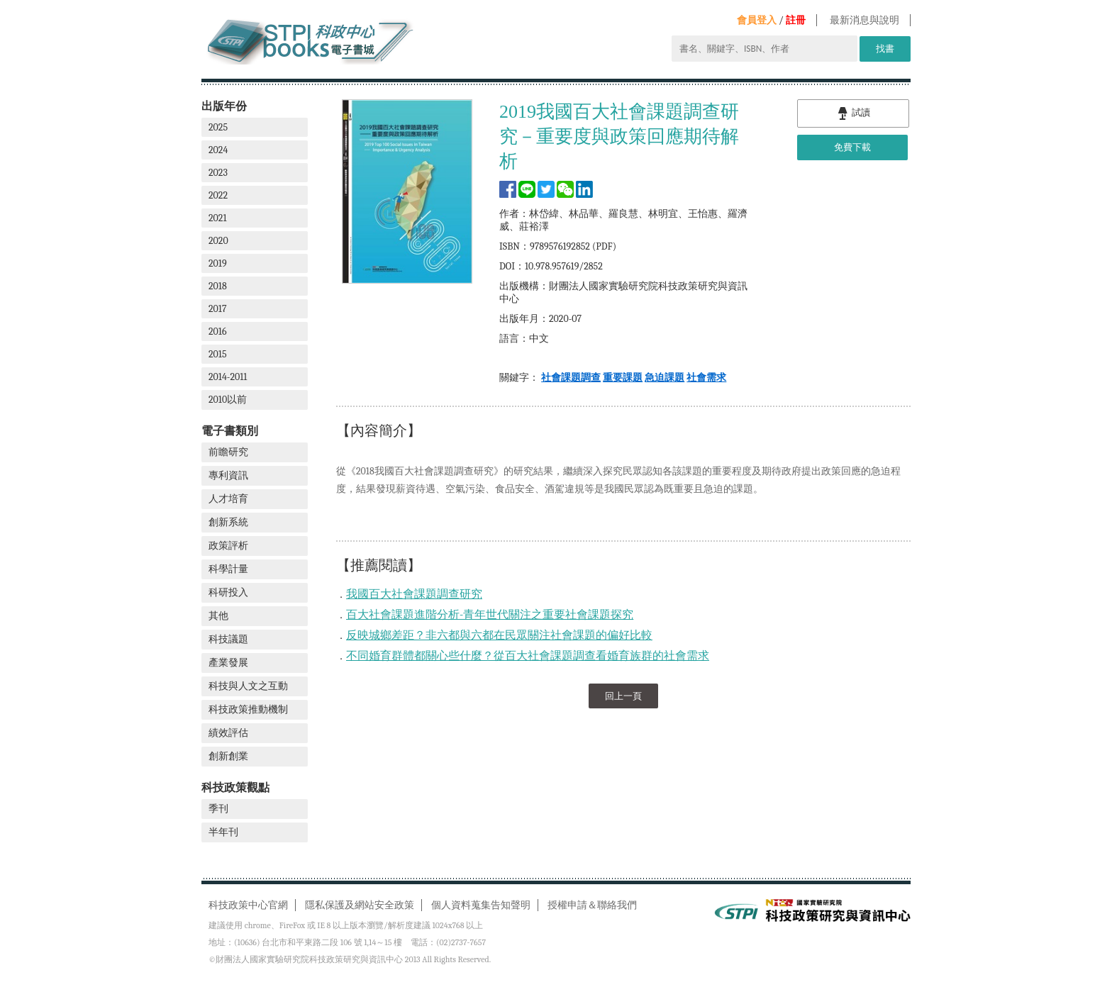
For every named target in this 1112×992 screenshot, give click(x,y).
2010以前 (227, 400)
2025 (218, 127)
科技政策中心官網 (248, 905)
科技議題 (228, 639)
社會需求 (706, 378)
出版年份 (224, 106)
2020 (218, 241)
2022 (218, 195)
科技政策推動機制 (248, 709)
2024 (218, 150)
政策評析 (228, 546)
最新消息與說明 (864, 20)
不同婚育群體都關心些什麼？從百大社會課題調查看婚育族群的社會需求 (527, 656)
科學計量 (228, 569)
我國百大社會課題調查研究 (414, 594)
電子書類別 (229, 431)
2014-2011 (227, 377)
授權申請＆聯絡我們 (592, 905)
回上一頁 (623, 696)
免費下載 (852, 147)
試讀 (853, 113)
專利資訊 (228, 475)
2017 (217, 309)
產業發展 (228, 663)
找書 (885, 48)
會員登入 (757, 20)
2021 (217, 218)
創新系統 (228, 522)
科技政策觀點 (235, 787)
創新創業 (228, 756)
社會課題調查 (571, 378)
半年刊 (223, 832)
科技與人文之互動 (248, 686)
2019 (217, 263)
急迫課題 (664, 378)
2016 (217, 331)
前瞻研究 (228, 452)
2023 (218, 173)
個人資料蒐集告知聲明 (480, 905)
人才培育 (228, 499)
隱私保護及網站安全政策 (359, 905)
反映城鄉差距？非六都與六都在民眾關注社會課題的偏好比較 (499, 635)
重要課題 (623, 378)
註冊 (796, 20)
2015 (217, 354)
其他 (218, 616)
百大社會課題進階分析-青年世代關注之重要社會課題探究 (489, 614)
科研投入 (228, 592)
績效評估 (228, 733)
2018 (217, 286)
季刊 (218, 809)
